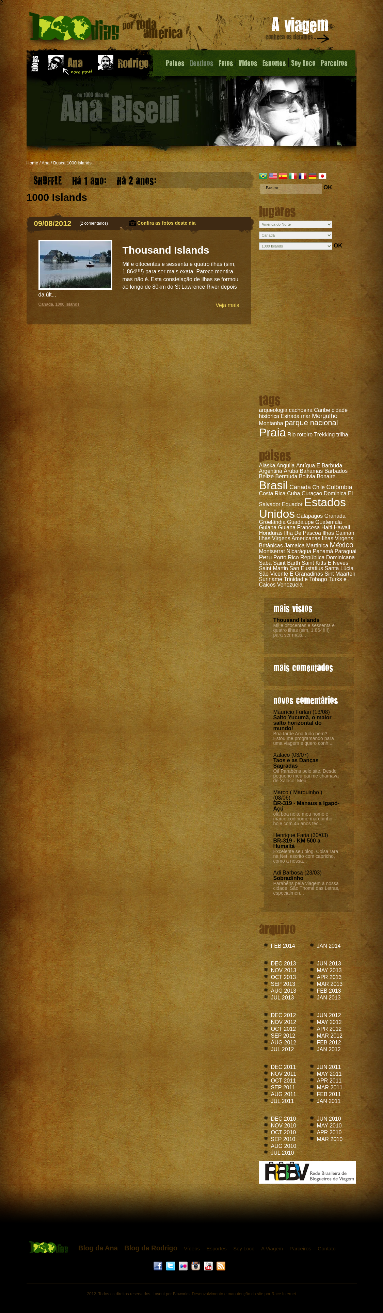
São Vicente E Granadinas (291, 574)
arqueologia (273, 410)
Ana (45, 162)
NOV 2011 (284, 1074)
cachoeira (301, 410)
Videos (247, 62)
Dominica (335, 493)
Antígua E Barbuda (319, 465)
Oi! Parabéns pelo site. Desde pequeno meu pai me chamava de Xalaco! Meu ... (306, 775)
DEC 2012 (283, 1015)
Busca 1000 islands (72, 162)
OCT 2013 (283, 977)
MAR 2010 (330, 1139)
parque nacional (311, 422)
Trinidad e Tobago (305, 579)
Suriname (270, 579)
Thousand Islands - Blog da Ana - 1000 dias (106, 29)
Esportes (274, 62)
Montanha (271, 423)
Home (32, 162)
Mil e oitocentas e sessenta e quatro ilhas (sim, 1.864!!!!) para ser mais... (304, 630)
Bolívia (307, 476)
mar (305, 416)
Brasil (273, 485)
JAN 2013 (329, 997)
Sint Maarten (339, 574)
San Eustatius (306, 568)
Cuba (293, 493)
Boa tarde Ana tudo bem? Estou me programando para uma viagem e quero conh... (303, 738)
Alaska (267, 465)
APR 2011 (329, 1081)
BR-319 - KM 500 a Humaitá (297, 843)
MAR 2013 (330, 984)
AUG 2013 (284, 991)
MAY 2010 (329, 1125)
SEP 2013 (283, 984)
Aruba (291, 471)
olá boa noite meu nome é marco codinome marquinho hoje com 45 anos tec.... (303, 818)
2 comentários (94, 223)
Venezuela (290, 585)
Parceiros (334, 62)
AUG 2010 (284, 1146)
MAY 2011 (329, 1074)
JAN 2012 (329, 1049)
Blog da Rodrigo (150, 1248)
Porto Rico (286, 557)
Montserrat (272, 551)
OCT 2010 (283, 1132)
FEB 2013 (329, 991)
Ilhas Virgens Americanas (289, 538)
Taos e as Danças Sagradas (296, 763)
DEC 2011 (283, 1067)
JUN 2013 (329, 963)
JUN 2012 (329, 1015)
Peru (265, 557)
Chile (319, 487)
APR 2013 (329, 977)
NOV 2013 (284, 970)
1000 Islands (67, 304)
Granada (335, 516)
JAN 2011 (329, 1101)
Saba (265, 563)
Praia (272, 432)
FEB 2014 (283, 946)
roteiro (305, 434)
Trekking (324, 434)
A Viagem (272, 1248)
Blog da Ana (98, 1248)
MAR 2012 (330, 1036)
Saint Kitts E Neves (325, 563)
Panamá (323, 551)
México (342, 545)
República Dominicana (327, 557)
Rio (291, 434)
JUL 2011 (282, 1101)
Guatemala (328, 522)
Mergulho (324, 416)
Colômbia (339, 487)
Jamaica (294, 545)
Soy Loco (303, 62)
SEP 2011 (283, 1087)
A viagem (298, 31)
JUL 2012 (282, 1049)
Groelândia (272, 522)
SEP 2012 (283, 1036)
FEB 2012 (329, 1042)
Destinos (201, 62)
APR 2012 (329, 1029)
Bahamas (311, 471)
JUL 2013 (282, 997)
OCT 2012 (283, 1029)
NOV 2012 (284, 1022)
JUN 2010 (329, 1119)
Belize (266, 476)
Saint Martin (273, 568)
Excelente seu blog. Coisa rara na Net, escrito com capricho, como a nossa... (305, 856)
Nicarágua (298, 551)
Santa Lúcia (339, 568)
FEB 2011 (329, 1094)
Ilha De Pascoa (302, 533)
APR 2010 (329, 1132)
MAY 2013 (329, 970)
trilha (342, 434)
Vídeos (192, 1248)
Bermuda (286, 476)
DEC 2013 (283, 963)
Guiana (268, 527)
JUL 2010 (282, 1153)
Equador (292, 504)
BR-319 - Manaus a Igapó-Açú (306, 806)
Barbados (336, 471)
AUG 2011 (284, 1094)
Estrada (290, 416)
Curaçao (312, 493)
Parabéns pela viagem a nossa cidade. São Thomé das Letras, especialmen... (306, 888)
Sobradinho (288, 878)
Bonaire (326, 476)
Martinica (317, 545)
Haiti (326, 527)
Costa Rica (272, 493)
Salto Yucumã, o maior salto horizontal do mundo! (302, 723)
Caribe (322, 410)
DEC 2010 (283, 1119)
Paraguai (345, 551)
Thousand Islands (296, 620)
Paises (175, 62)
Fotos (226, 62)
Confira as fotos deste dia (166, 223)
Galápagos (310, 516)
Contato (327, 1248)
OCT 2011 (283, 1081)
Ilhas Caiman (338, 533)
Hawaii (342, 527)
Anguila (285, 465)
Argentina (271, 471)
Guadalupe (300, 522)
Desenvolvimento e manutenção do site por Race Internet (244, 1294)
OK (327, 187)
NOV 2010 (284, 1125)
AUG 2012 (284, 1042)
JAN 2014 (329, 946)
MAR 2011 (330, 1087)
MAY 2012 (329, 1022)
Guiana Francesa (299, 527)
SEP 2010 (283, 1139)
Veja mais (227, 305)
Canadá (300, 487)
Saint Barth (286, 563)
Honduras (271, 533)
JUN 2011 (329, 1067)
